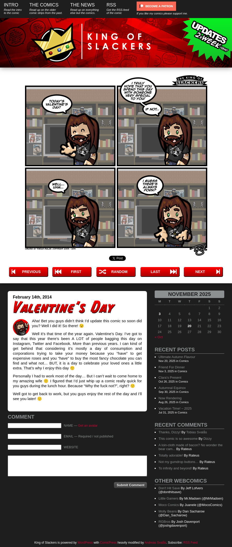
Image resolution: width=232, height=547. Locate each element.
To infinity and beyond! (175, 468)
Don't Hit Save (169, 488)
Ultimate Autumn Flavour (177, 357)
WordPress (85, 542)
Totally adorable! (171, 455)
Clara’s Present (170, 377)
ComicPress (108, 542)
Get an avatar (88, 425)
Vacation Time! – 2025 (175, 408)
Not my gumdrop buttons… (178, 462)
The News (84, 8)
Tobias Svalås (196, 432)
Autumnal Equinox (172, 388)
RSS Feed (190, 542)
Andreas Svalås (155, 542)
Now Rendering (170, 398)
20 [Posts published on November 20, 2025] (189, 326)
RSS (117, 8)
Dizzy (207, 439)
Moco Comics (169, 505)
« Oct (159, 337)
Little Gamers (168, 498)
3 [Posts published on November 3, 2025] (160, 314)
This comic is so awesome (178, 439)
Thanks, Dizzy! (169, 432)
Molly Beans (168, 511)
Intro (13, 8)
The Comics (45, 8)
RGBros (164, 522)
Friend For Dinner (172, 367)
